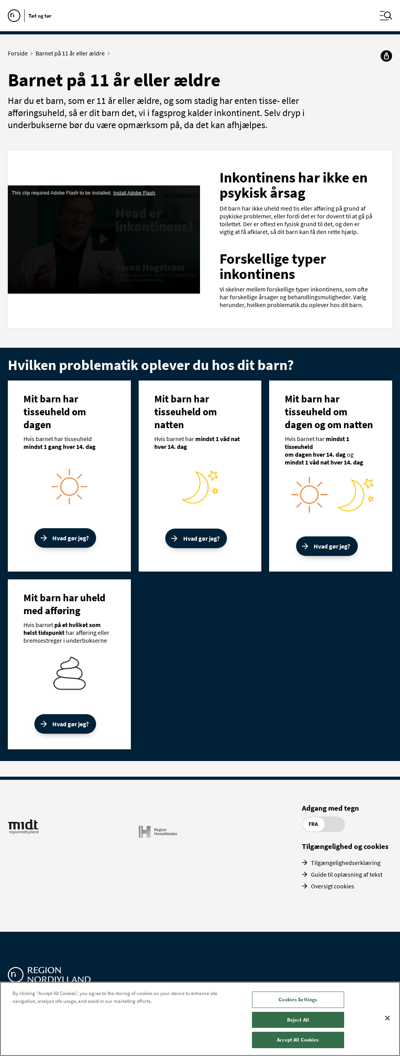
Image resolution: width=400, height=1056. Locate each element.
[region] (200, 1019)
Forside (19, 53)
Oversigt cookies (332, 886)
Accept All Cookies (298, 1039)
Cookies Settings (298, 999)
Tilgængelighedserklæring (345, 863)
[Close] (387, 1018)
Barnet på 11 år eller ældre (72, 53)
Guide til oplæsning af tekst (346, 874)
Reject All (298, 1020)
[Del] (386, 56)
